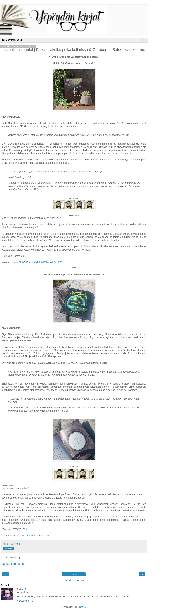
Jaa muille (8, 549)
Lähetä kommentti (13, 563)
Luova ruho (55, 261)
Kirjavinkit (24, 261)
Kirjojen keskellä (39, 261)
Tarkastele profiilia (24, 601)
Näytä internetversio (74, 580)
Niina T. (22, 589)
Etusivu (74, 574)
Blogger (81, 607)
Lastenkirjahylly (27, 535)
